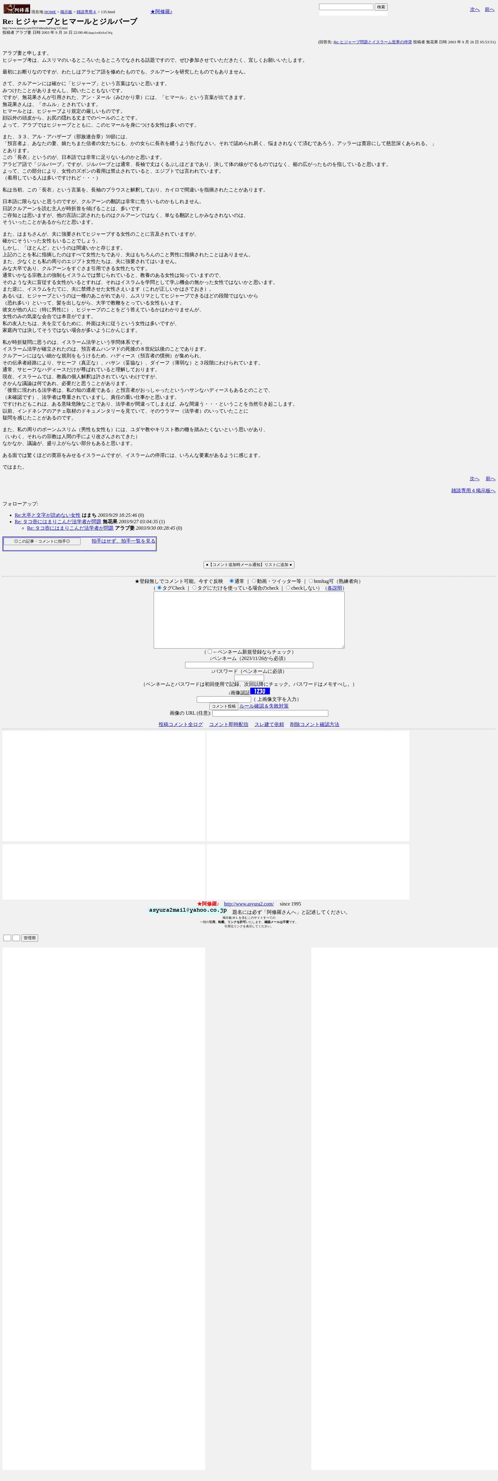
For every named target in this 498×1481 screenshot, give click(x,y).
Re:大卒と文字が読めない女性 (48, 515)
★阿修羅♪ (161, 11)
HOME (50, 12)
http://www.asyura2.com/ (249, 914)
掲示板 (66, 12)
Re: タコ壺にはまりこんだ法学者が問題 (58, 521)
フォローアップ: (20, 503)
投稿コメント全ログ (181, 735)
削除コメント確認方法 (314, 735)
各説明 (334, 588)
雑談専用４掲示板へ (473, 490)
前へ (490, 9)
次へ (475, 9)
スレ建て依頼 (269, 735)
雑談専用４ (87, 12)
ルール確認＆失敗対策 (264, 717)
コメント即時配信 (228, 735)
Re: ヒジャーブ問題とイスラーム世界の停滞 (373, 42)
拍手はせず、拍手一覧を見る (124, 541)
